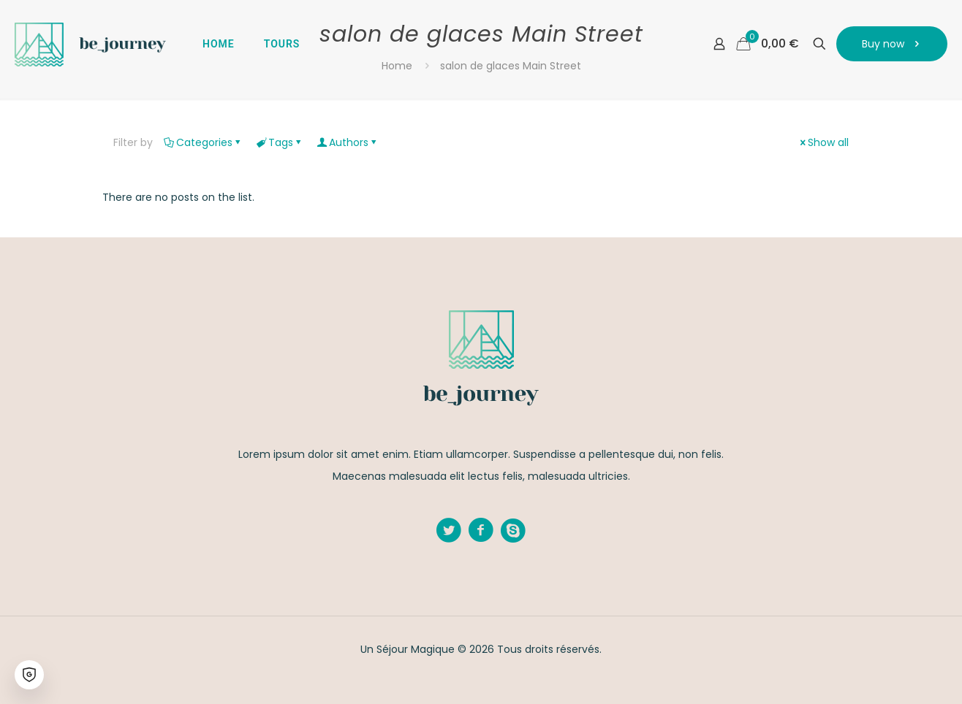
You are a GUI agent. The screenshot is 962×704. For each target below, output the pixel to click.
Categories (203, 142)
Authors (348, 142)
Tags (279, 142)
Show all (823, 142)
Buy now (892, 44)
